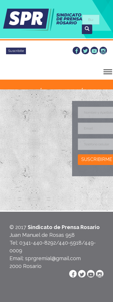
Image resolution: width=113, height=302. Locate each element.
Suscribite (16, 51)
